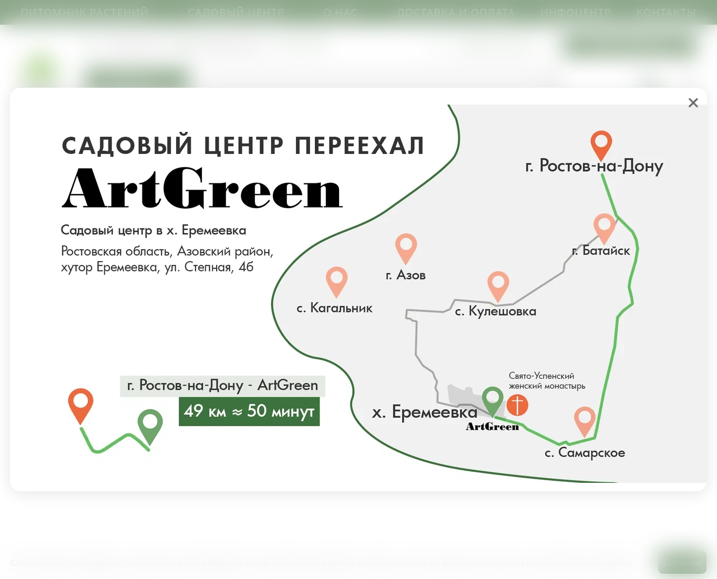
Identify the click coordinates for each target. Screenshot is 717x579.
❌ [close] (693, 102)
